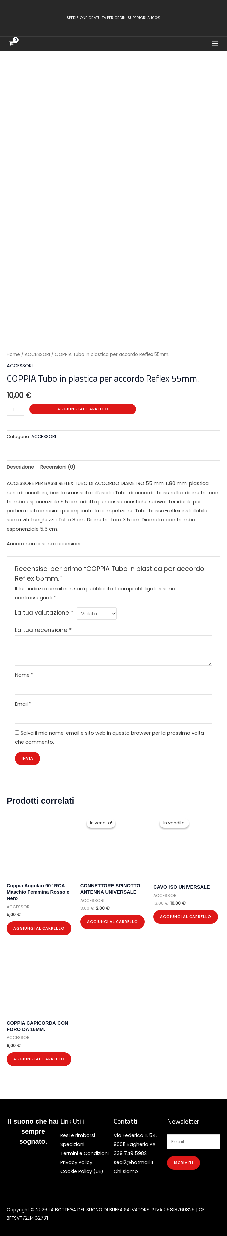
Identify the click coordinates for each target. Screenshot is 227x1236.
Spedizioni (72, 1141)
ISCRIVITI (183, 1159)
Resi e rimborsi (77, 1132)
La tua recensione (43, 627)
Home (13, 351)
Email (23, 701)
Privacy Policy (76, 1159)
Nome (24, 672)
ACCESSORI (37, 351)
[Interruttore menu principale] (215, 44)
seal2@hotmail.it (134, 1159)
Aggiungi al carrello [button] (39, 925)
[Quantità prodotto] (15, 407)
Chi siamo (126, 1168)
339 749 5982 (130, 1150)
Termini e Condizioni (84, 1150)
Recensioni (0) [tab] (57, 464)
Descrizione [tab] (20, 464)
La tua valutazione (44, 610)
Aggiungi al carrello (82, 406)
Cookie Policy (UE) (81, 1168)
